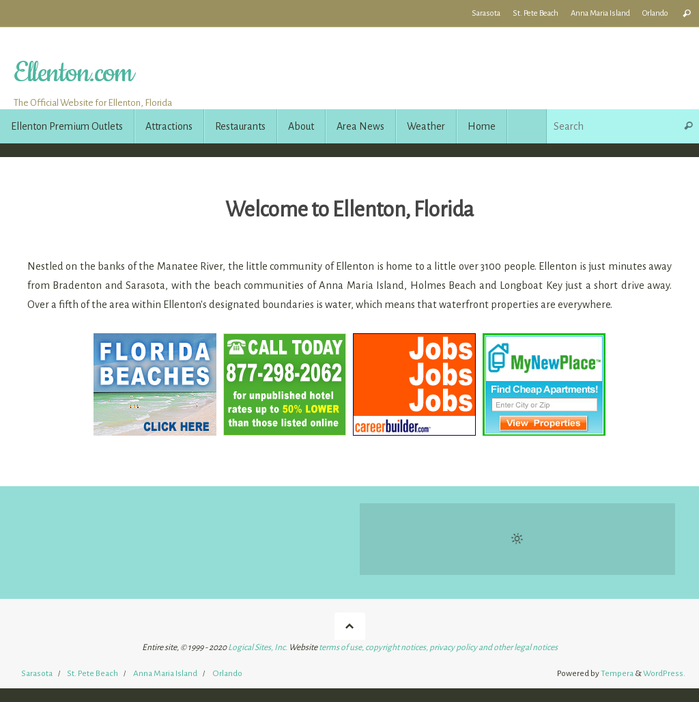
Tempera (617, 673)
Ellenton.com (73, 73)
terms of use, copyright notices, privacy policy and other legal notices (438, 647)
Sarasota (486, 13)
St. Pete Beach (535, 13)
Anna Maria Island (600, 13)
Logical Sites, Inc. (257, 647)
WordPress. (664, 673)
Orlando (655, 13)
